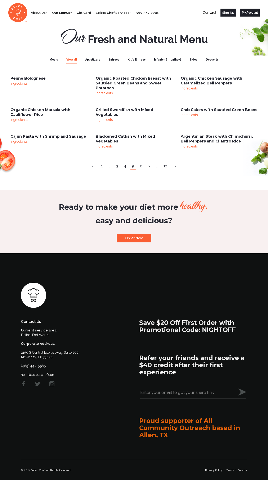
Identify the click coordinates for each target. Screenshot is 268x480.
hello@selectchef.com (38, 375)
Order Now (134, 238)
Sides (193, 59)
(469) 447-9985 (33, 366)
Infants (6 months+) (167, 59)
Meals (53, 59)
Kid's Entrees (137, 59)
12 (165, 166)
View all (71, 59)
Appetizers (92, 59)
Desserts (212, 59)
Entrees (114, 59)
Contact (209, 12)
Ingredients (19, 83)
